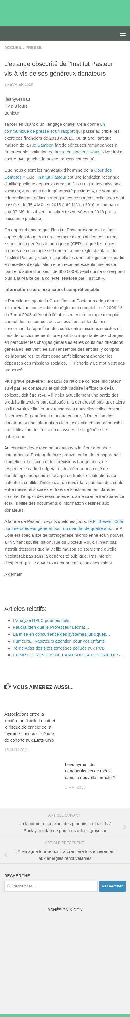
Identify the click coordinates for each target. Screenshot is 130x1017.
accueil (13, 47)
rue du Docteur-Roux (79, 151)
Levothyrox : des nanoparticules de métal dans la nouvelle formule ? (90, 771)
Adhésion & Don (65, 909)
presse (34, 47)
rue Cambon (42, 144)
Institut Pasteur (52, 176)
